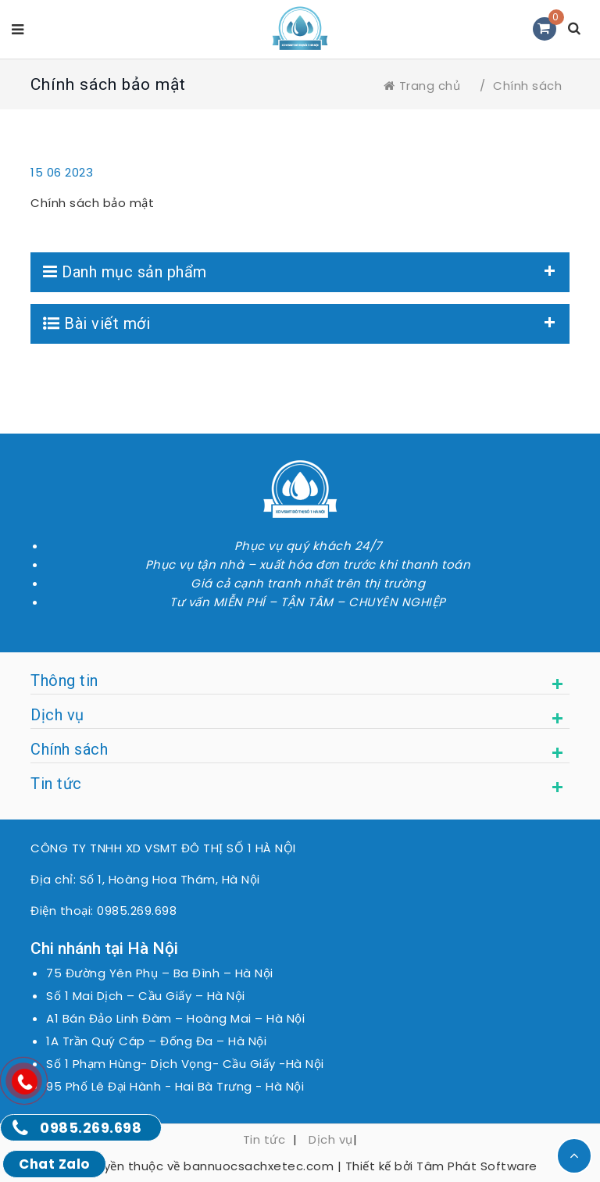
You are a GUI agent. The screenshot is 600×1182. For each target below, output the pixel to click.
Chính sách (527, 85)
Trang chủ (422, 85)
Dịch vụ (331, 1139)
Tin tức (264, 1139)
